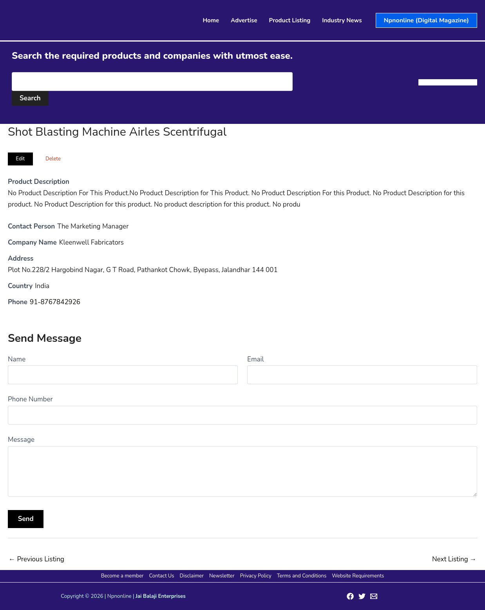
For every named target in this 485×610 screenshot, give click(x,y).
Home (211, 20)
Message (21, 439)
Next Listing (454, 559)
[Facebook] (350, 596)
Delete (53, 158)
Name (16, 359)
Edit (20, 158)
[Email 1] (373, 596)
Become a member (123, 575)
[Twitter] (362, 596)
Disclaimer (192, 575)
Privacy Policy (255, 575)
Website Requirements (357, 575)
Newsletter (222, 575)
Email (255, 359)
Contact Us (162, 575)
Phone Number (30, 399)
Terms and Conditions (301, 575)
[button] (426, 20)
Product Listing (290, 20)
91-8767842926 (55, 302)
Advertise (244, 20)
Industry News (342, 20)
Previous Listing (36, 559)
